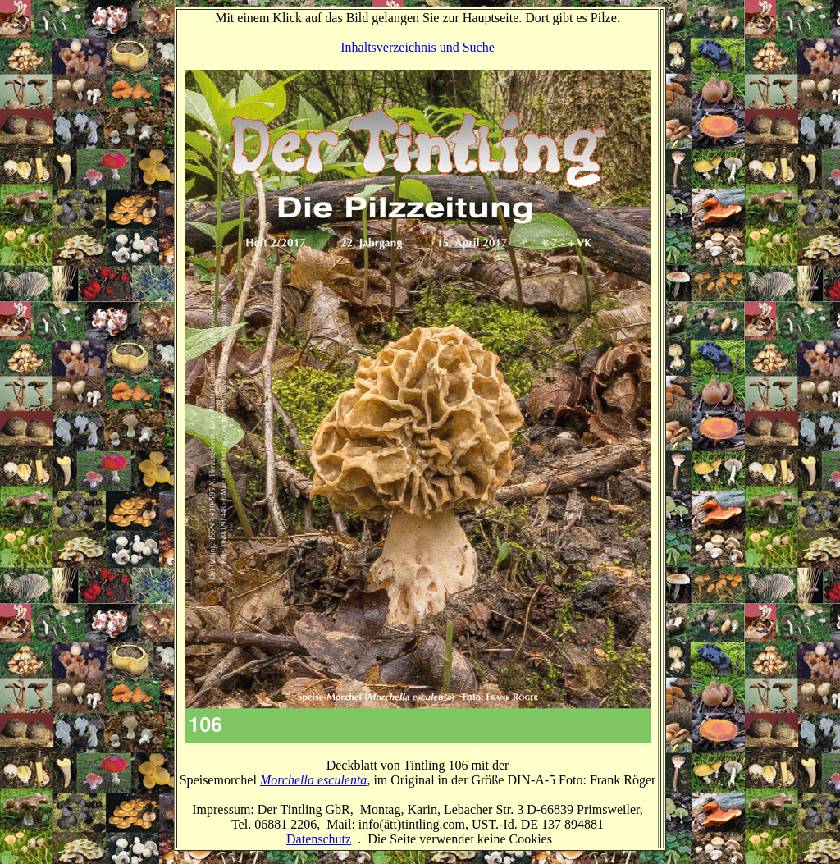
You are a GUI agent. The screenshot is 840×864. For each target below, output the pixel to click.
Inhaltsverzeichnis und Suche (417, 47)
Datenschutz (318, 839)
